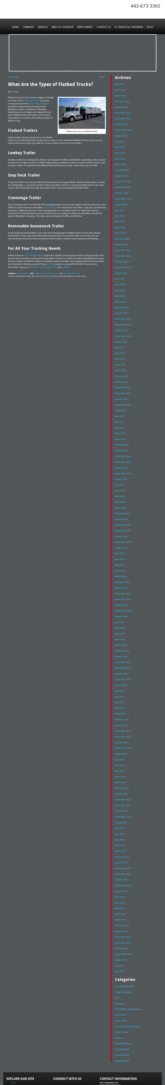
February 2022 (121, 366)
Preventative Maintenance (126, 978)
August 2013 (120, 930)
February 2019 (121, 565)
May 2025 (119, 150)
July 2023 (119, 272)
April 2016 (119, 753)
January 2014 (121, 902)
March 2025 (120, 161)
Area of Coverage (63, 26)
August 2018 (120, 598)
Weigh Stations (121, 1028)
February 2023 (121, 299)
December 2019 (122, 510)
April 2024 (119, 222)
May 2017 (119, 681)
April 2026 (119, 89)
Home (17, 26)
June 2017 (119, 675)
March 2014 (120, 891)
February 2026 (121, 100)
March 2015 (120, 825)
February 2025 (121, 167)
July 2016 (119, 736)
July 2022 (119, 338)
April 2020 (119, 487)
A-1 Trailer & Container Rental (100, 1076)
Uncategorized (121, 1022)
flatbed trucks (38, 272)
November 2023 (122, 250)
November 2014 (122, 847)
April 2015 (119, 819)
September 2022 (122, 327)
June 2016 (119, 742)
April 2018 (119, 620)
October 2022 (121, 321)
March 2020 (120, 493)
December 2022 (122, 310)
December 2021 (122, 377)
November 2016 (122, 714)
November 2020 (122, 449)
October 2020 (121, 454)
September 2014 (122, 858)
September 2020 (122, 460)
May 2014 (119, 880)
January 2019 (121, 570)
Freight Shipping (22, 272)
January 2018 (121, 637)
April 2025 (119, 156)
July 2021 (119, 404)
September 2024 (122, 194)
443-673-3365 (145, 6)
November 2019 (122, 515)
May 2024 (119, 216)
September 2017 (122, 659)
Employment (85, 26)
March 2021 (120, 427)
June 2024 (119, 211)
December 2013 (122, 908)
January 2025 (121, 172)
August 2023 (120, 266)
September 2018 (122, 592)
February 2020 (121, 498)
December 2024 (122, 178)
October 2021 (121, 388)
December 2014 (122, 841)
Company (29, 26)
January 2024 (121, 238)
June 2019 (119, 543)
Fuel (117, 967)
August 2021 (120, 399)
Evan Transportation (124, 956)
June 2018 (119, 609)
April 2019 (119, 554)
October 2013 (121, 919)
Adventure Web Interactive (117, 1083)
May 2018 (119, 615)
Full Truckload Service (122, 1076)
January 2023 (121, 305)
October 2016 (121, 720)
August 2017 (120, 664)
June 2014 (119, 875)
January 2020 (121, 504)
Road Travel (120, 983)
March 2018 (120, 626)
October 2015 (121, 786)
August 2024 (120, 200)
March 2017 (120, 692)
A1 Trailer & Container (127, 26)
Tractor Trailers (121, 1000)
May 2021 (119, 415)
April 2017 (119, 687)
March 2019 (120, 559)
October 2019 (121, 521)
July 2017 (119, 670)
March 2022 (120, 360)
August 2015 (120, 797)
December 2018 (122, 576)
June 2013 (119, 941)
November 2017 (122, 648)
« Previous (12, 76)
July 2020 (119, 471)
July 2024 (119, 205)
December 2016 (122, 709)
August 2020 (120, 465)
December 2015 (122, 775)
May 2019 (119, 548)
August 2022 (120, 333)
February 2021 (121, 432)
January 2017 (121, 703)
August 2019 (120, 532)
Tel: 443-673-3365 (106, 1059)
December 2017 (122, 642)
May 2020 (119, 482)
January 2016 (121, 769)
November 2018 (122, 581)
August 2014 (120, 864)
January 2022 (121, 371)
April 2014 (119, 886)
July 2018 (119, 604)
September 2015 (122, 792)
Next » (103, 76)
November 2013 (122, 913)
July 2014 (119, 869)
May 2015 (119, 814)
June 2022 (119, 344)
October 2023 (121, 255)
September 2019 (122, 526)
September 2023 (122, 261)
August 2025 (120, 133)
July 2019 (119, 537)
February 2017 (121, 698)
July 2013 (119, 935)
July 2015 (119, 803)
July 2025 (119, 139)
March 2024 (120, 227)
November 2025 (122, 117)
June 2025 (119, 144)
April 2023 (119, 288)
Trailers (118, 1006)
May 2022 (119, 349)
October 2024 (121, 189)
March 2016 (120, 758)
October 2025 (121, 122)
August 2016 (120, 731)
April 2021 (119, 421)
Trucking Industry (123, 1011)
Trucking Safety (121, 1017)
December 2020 (122, 443)
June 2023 (119, 277)
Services (44, 26)
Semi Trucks (120, 989)
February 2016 (121, 764)
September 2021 (122, 393)
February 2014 (121, 897)
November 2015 (122, 781)
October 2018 (121, 587)
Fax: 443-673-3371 (107, 1062)
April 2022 (119, 355)
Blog (148, 26)
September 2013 (122, 924)
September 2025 (122, 128)
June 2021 (119, 410)
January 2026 (121, 106)
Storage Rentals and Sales (126, 994)
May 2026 (119, 84)
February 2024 (121, 233)
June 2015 (119, 808)
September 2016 (122, 725)
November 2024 (122, 183)
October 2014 (121, 852)
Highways (119, 972)
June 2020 (119, 476)
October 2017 (121, 653)
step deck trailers (50, 272)
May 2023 (119, 283)
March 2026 (120, 95)
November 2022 (122, 316)
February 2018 (121, 631)
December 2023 (122, 244)
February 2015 (121, 830)
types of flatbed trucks (68, 272)
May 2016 (119, 747)
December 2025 (122, 111)
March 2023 (120, 294)
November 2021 (122, 382)
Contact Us (103, 26)
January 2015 (121, 836)
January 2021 (121, 438)
